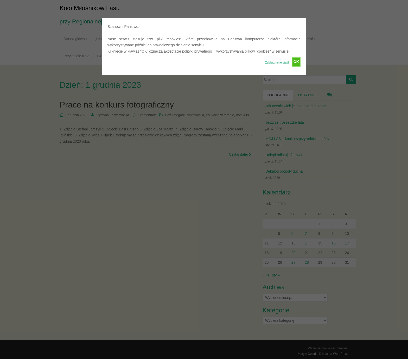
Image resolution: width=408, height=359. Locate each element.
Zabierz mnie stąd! (277, 62)
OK (296, 62)
